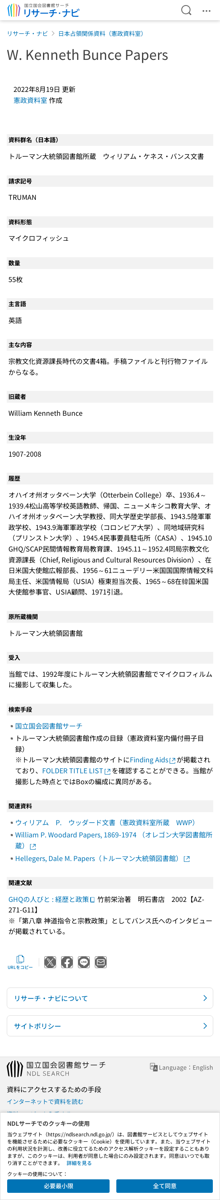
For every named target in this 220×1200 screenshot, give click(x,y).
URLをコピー (20, 962)
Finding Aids (153, 759)
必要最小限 (58, 1185)
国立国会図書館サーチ (49, 726)
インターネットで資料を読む (45, 1101)
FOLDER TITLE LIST (77, 770)
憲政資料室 (30, 100)
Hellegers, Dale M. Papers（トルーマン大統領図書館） (103, 858)
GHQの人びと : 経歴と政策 (52, 899)
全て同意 (165, 1185)
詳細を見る (79, 1162)
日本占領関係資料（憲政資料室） (102, 33)
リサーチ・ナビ (27, 33)
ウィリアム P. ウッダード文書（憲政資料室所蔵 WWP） (107, 822)
